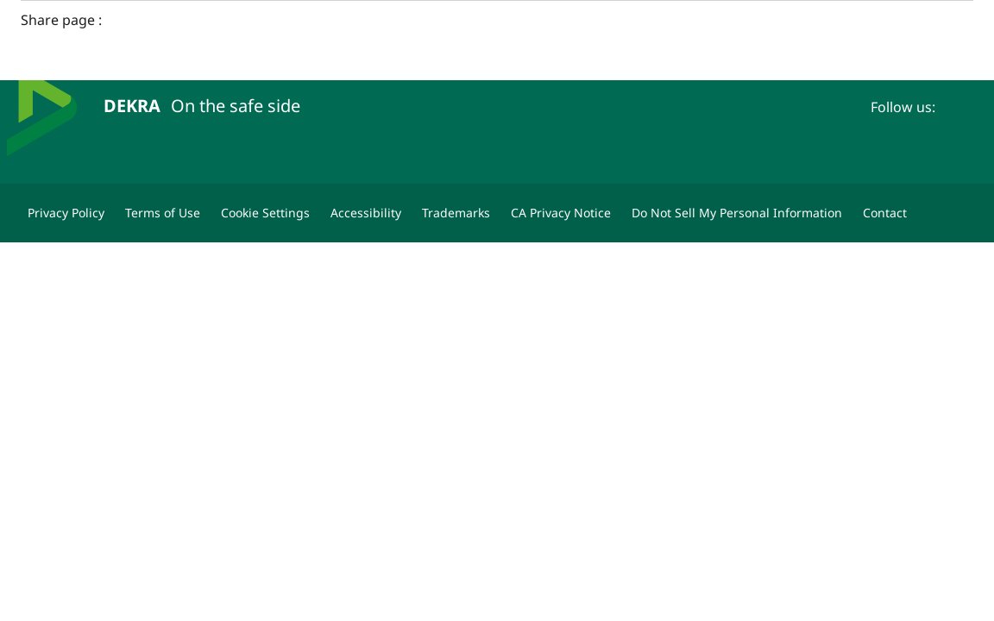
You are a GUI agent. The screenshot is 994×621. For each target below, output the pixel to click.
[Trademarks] (456, 213)
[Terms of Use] (162, 213)
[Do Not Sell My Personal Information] (737, 213)
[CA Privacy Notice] (561, 213)
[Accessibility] (365, 213)
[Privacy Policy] (66, 213)
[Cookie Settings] (265, 213)
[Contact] (885, 213)
